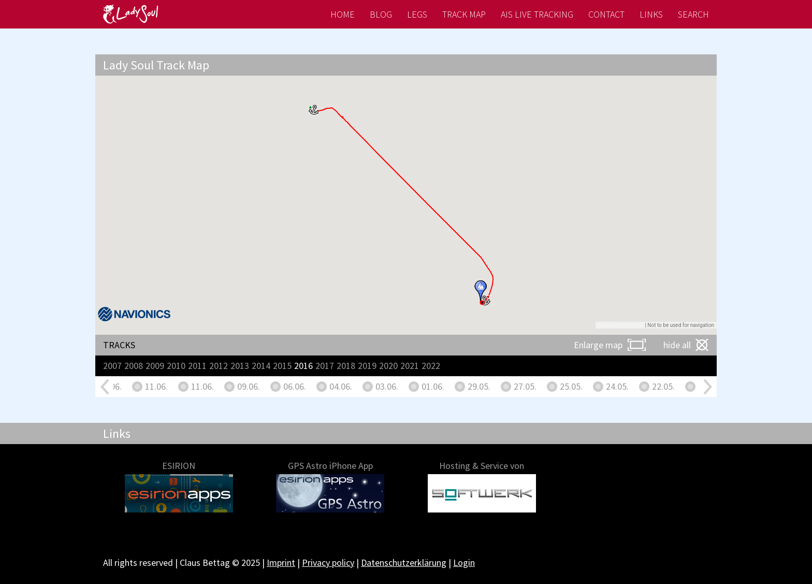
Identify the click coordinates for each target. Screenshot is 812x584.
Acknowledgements (621, 325)
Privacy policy (328, 562)
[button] (314, 110)
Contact (606, 14)
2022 (431, 366)
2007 (112, 366)
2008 (133, 366)
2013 (239, 366)
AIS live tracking (537, 14)
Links (651, 14)
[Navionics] (134, 314)
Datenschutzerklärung (403, 562)
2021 (409, 366)
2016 (303, 366)
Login (464, 562)
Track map (464, 14)
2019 (367, 366)
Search (693, 14)
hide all (677, 345)
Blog (381, 14)
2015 (282, 366)
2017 (324, 366)
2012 (218, 366)
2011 (197, 366)
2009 (155, 366)
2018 (346, 366)
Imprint (281, 562)
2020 (388, 366)
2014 (261, 366)
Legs (417, 14)
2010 (176, 366)
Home (342, 14)
